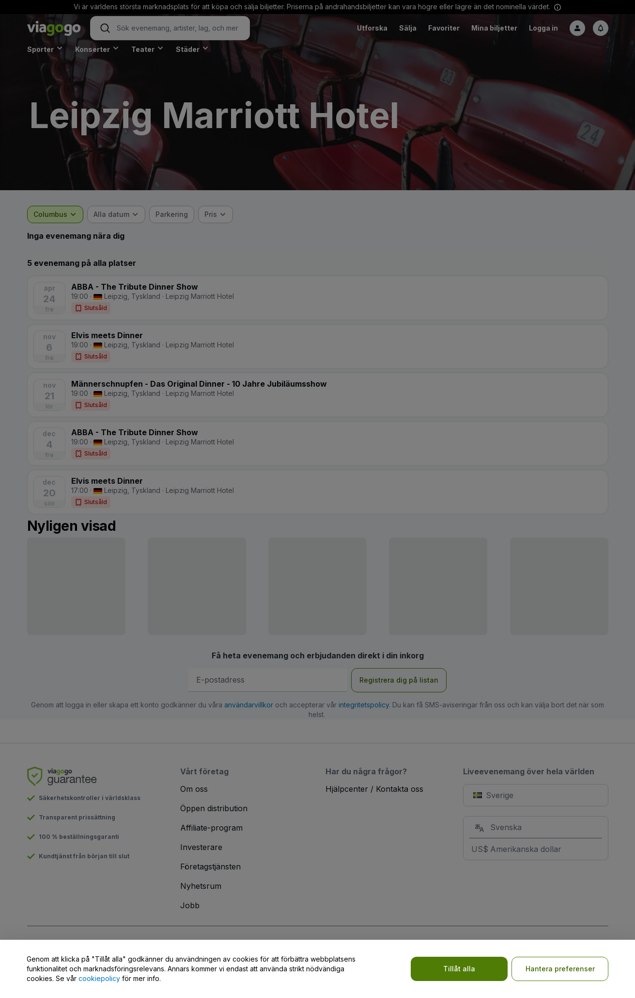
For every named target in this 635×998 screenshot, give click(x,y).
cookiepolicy (99, 978)
